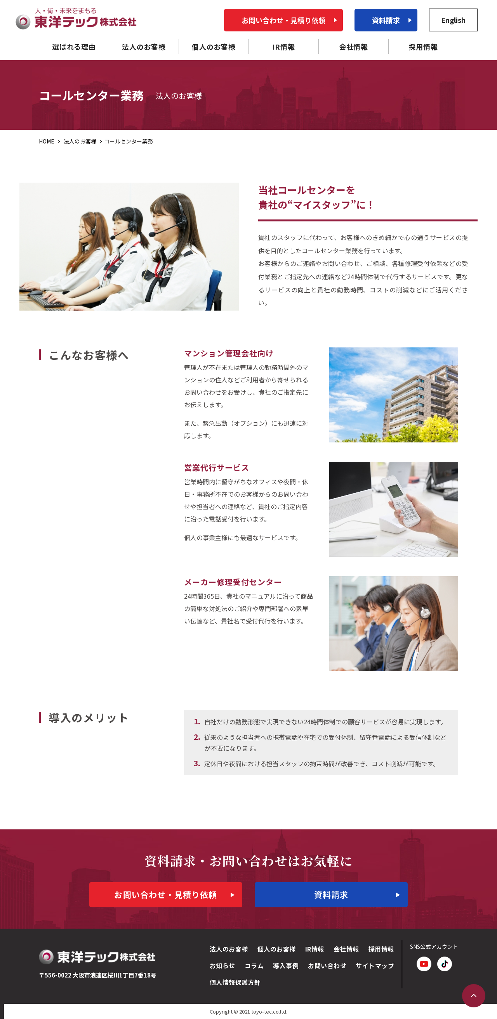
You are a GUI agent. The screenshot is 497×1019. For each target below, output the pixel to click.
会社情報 (346, 948)
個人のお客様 (276, 948)
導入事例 (286, 965)
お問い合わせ (327, 965)
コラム (254, 965)
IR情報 (314, 948)
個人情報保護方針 (235, 982)
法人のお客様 (229, 948)
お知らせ (222, 965)
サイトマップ (375, 965)
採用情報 (381, 948)
